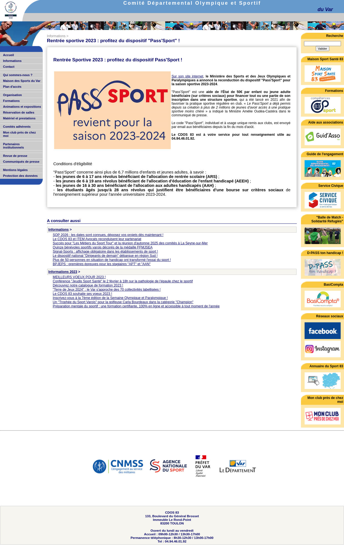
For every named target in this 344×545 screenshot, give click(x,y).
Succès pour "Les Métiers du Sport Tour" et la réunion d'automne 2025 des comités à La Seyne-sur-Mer (130, 243)
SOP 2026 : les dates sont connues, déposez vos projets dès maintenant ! (108, 235)
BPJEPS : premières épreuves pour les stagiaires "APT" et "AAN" (101, 264)
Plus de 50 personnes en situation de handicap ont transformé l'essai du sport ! (112, 260)
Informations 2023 (62, 272)
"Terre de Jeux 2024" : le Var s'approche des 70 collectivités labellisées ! (106, 290)
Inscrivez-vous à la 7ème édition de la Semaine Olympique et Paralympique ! (110, 298)
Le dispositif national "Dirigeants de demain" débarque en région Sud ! (105, 256)
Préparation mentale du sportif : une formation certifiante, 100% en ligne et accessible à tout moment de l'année (136, 306)
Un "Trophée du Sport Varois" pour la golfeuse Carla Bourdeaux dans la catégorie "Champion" (123, 302)
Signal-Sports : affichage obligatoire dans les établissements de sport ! (105, 251)
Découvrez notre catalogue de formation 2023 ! (88, 285)
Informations (56, 36)
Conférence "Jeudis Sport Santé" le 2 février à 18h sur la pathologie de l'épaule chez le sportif (123, 281)
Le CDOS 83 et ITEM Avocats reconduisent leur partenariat (97, 239)
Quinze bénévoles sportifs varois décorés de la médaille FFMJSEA (102, 247)
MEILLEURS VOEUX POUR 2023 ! (79, 277)
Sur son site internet (187, 76)
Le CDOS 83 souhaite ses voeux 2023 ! (82, 294)
